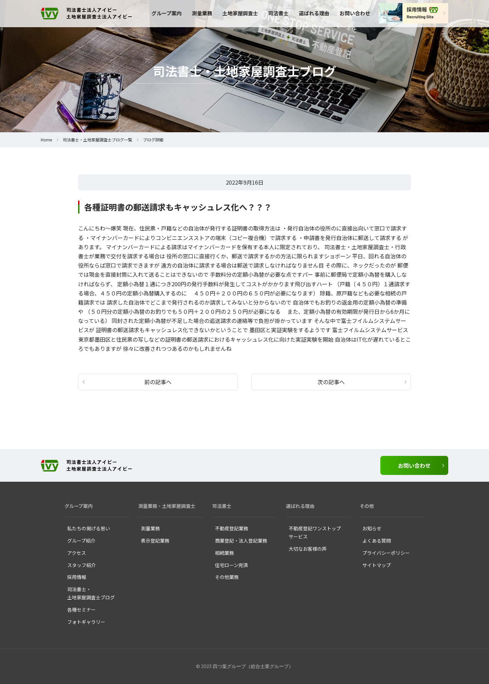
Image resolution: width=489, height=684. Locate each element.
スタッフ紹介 (81, 565)
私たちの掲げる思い (88, 528)
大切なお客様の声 (308, 548)
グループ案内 (166, 13)
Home (46, 139)
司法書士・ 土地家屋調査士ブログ (91, 593)
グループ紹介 (81, 540)
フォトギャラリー (86, 621)
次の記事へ (331, 382)
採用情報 (76, 577)
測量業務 (202, 13)
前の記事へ (157, 382)
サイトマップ (376, 565)
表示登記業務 (155, 540)
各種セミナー (81, 609)
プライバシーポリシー (386, 552)
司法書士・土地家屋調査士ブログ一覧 (97, 139)
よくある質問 (376, 540)
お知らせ (371, 528)
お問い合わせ (355, 13)
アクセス (76, 552)
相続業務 (224, 552)
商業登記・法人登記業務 (241, 540)
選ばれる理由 (314, 13)
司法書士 (278, 13)
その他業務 (227, 577)
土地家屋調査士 (240, 13)
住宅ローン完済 (231, 565)
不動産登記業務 (231, 528)
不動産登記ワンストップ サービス (315, 532)
